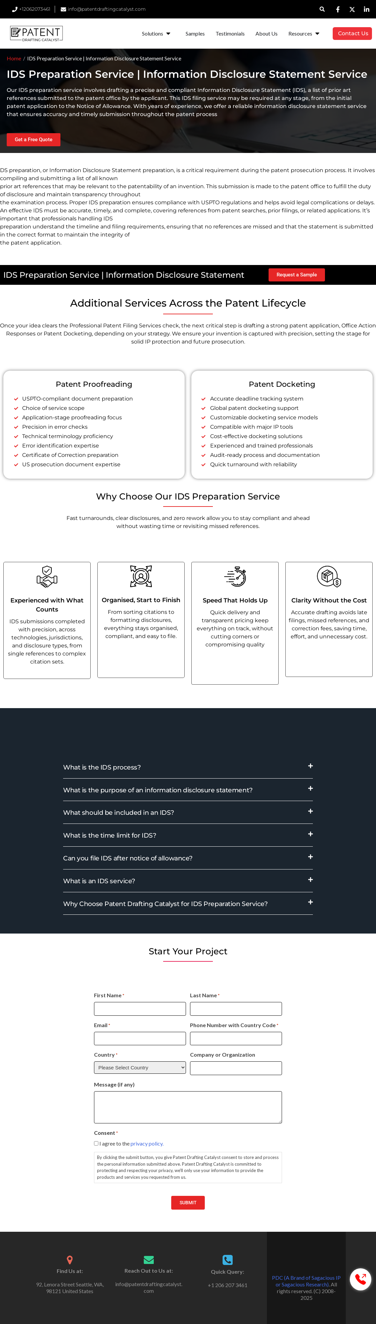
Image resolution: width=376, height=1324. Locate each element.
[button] (322, 9)
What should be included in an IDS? (118, 812)
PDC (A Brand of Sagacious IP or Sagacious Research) (306, 1280)
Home (14, 58)
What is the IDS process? (102, 767)
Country (105, 1055)
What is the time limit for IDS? (109, 835)
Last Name (205, 995)
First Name (109, 995)
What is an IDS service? (99, 881)
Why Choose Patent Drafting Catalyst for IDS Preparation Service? (165, 904)
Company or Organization (222, 1054)
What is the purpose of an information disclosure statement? (157, 790)
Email (102, 1025)
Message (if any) (114, 1084)
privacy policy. (147, 1143)
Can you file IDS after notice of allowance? (128, 858)
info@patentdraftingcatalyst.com (148, 1287)
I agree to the (131, 1143)
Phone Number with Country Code (234, 1025)
